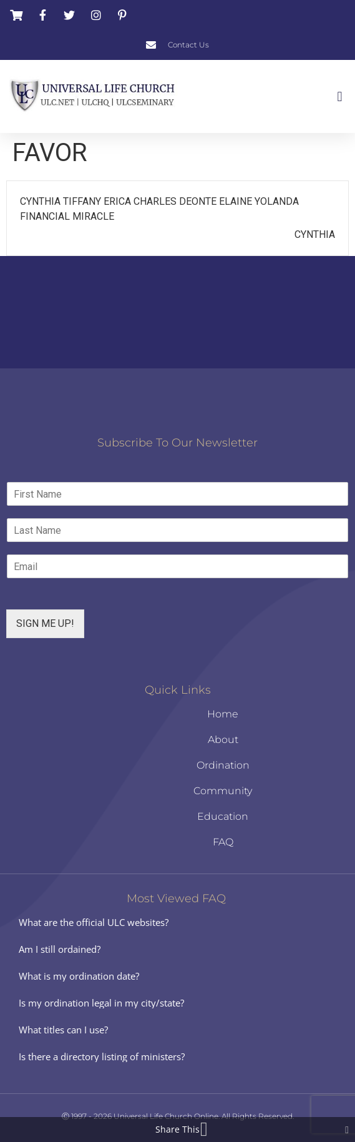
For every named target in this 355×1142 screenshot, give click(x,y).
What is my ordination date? (79, 976)
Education (222, 816)
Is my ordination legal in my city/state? (101, 1003)
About (223, 740)
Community (222, 791)
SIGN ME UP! (45, 623)
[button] (340, 96)
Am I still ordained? (59, 949)
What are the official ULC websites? (93, 922)
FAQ (223, 842)
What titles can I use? (63, 1029)
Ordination (223, 765)
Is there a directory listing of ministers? (102, 1056)
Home (222, 714)
